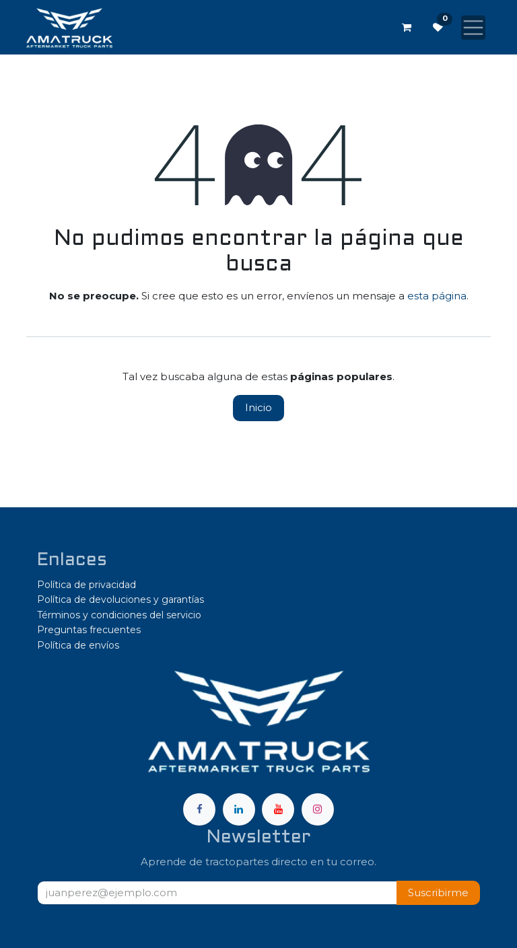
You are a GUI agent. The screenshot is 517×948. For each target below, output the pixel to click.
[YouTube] (278, 809)
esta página (437, 295)
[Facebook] (199, 809)
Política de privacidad (86, 585)
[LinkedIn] (239, 809)
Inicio (258, 407)
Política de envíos (78, 645)
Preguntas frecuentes (89, 630)
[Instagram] (318, 809)
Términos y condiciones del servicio (119, 615)
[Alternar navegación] (473, 27)
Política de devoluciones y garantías (120, 599)
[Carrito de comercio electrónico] (406, 27)
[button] (438, 893)
